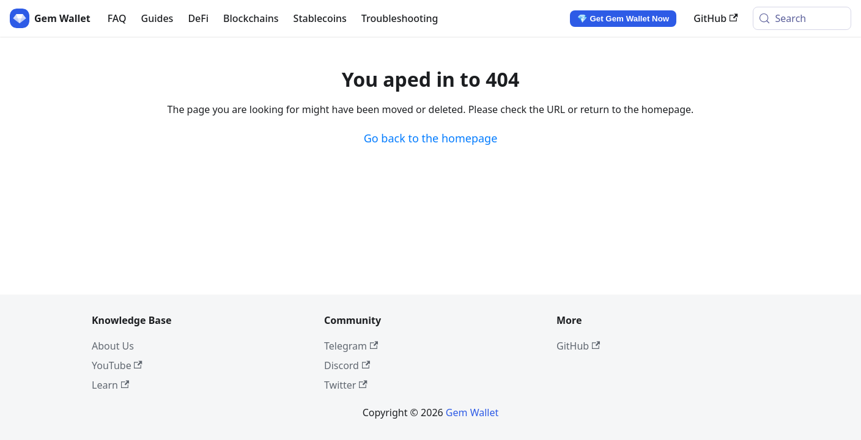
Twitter (346, 385)
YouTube (117, 365)
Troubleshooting (399, 18)
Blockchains (251, 18)
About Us (113, 346)
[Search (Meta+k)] (802, 18)
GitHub (715, 18)
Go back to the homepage (431, 138)
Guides (157, 18)
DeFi (198, 18)
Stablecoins (320, 18)
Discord (347, 365)
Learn (110, 385)
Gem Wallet (472, 412)
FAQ (117, 18)
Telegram (351, 346)
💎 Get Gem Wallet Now (623, 18)
